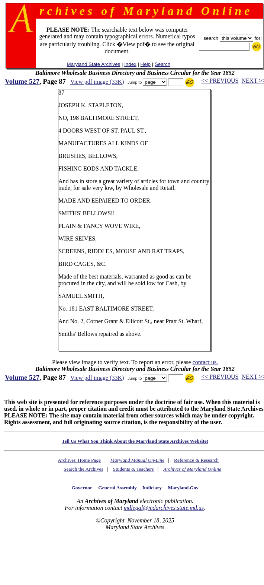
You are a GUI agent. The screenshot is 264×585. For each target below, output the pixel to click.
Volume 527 (22, 81)
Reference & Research (196, 460)
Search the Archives (83, 469)
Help (146, 64)
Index (130, 64)
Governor (81, 487)
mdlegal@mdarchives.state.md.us (164, 508)
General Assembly (117, 487)
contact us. (205, 362)
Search (162, 64)
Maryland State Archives (93, 64)
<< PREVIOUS (219, 80)
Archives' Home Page (79, 460)
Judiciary (152, 487)
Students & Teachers (133, 469)
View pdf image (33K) (97, 82)
